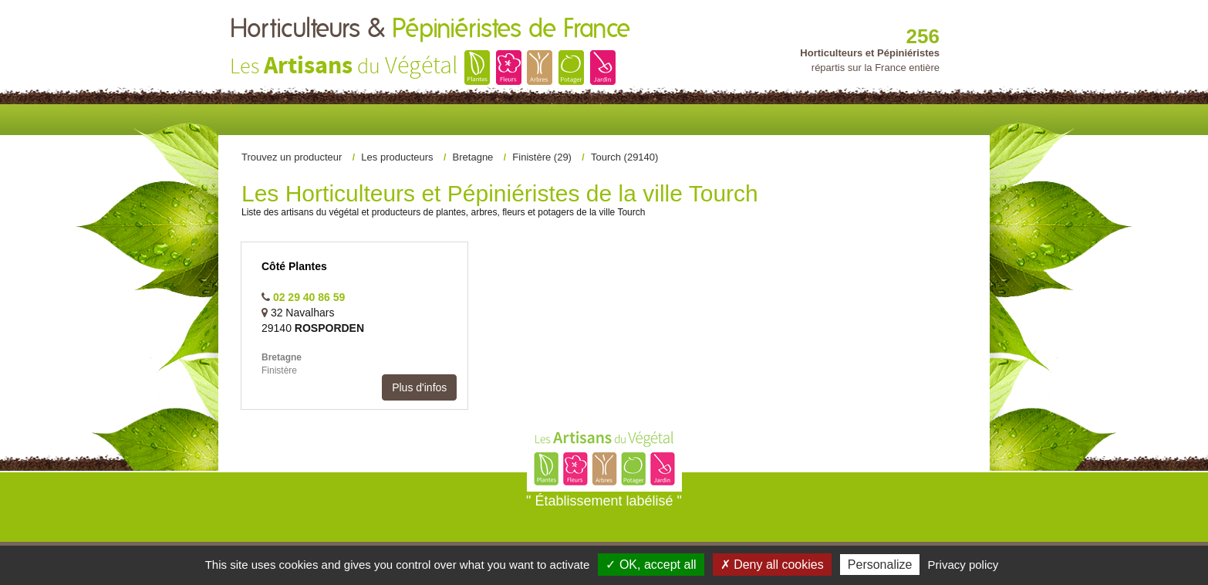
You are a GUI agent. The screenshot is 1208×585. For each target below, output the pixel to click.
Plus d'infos (419, 387)
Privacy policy (963, 564)
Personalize (880, 564)
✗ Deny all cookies (772, 564)
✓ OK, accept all (651, 564)
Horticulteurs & (430, 29)
